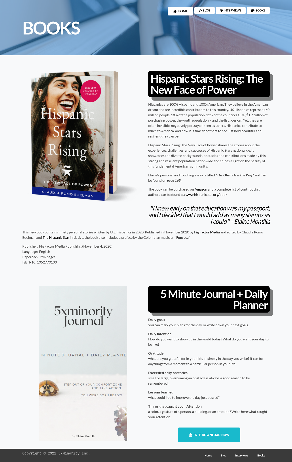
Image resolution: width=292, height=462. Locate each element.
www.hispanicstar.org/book (206, 194)
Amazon (201, 189)
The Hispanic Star (56, 237)
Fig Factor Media (207, 232)
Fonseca (182, 237)
